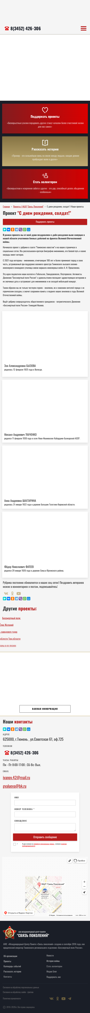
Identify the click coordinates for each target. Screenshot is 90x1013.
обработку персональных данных (44, 844)
